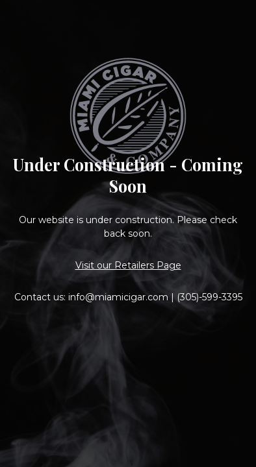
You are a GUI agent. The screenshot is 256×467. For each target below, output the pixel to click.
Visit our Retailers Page (128, 265)
